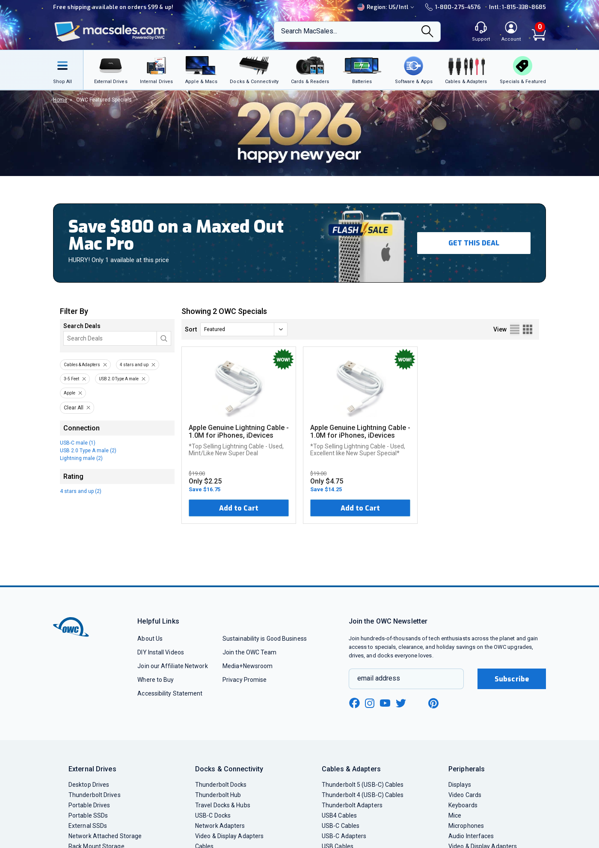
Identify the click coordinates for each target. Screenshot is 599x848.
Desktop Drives (88, 784)
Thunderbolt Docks (221, 784)
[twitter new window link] (401, 702)
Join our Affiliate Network (172, 666)
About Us (150, 638)
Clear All (73, 408)
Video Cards (464, 794)
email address (378, 678)
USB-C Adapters (344, 836)
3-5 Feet (71, 378)
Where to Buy (155, 679)
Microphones (466, 825)
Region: (386, 7)
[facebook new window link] (354, 703)
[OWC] (110, 32)
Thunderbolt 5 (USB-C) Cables (363, 784)
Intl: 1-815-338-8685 (517, 7)
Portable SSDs (88, 815)
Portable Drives (89, 805)
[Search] (427, 32)
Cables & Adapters (82, 364)
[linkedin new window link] (417, 703)
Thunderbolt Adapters (352, 805)
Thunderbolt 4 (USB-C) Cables (363, 794)
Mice (454, 815)
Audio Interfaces (471, 836)
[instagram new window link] (369, 703)
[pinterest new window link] (433, 703)
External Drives (92, 769)
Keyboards (462, 805)
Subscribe (512, 679)
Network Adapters (220, 825)
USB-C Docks (213, 815)
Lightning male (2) (81, 458)
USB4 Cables (339, 815)
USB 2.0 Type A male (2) (88, 451)
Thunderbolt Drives (94, 794)
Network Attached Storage (105, 836)
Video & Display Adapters (229, 836)
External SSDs (87, 825)
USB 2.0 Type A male (119, 378)
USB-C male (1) (77, 443)
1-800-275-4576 (452, 7)
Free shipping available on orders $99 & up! (113, 7)
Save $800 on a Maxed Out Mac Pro (176, 235)
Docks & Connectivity (229, 769)
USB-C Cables (340, 825)
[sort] (244, 329)
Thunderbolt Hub (218, 794)
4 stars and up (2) (80, 491)
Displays (459, 784)
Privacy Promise (244, 679)
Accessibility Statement (169, 693)
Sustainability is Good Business (264, 638)
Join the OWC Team (249, 652)
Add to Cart (238, 508)
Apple (69, 393)
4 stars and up (134, 364)
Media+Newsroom (247, 666)
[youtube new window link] (385, 703)
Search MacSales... (309, 31)
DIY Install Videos (160, 652)
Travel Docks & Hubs (222, 805)
